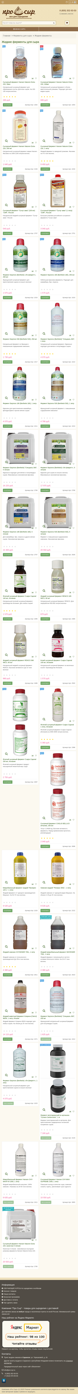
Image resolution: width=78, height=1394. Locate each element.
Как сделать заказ (10, 1303)
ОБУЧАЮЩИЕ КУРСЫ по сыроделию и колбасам (22, 1288)
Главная (6, 36)
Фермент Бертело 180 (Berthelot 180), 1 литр (19, 403)
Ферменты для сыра (22, 36)
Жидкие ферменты (43, 36)
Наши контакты (9, 1294)
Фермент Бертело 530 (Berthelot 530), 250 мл (20, 339)
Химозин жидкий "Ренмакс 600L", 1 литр (56, 888)
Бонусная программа (12, 1297)
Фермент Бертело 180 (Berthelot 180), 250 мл (57, 275)
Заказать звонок (66, 14)
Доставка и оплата (11, 1300)
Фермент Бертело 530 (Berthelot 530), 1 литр (57, 403)
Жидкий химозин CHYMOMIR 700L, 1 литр (19, 952)
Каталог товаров (10, 1291)
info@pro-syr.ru (9, 1370)
